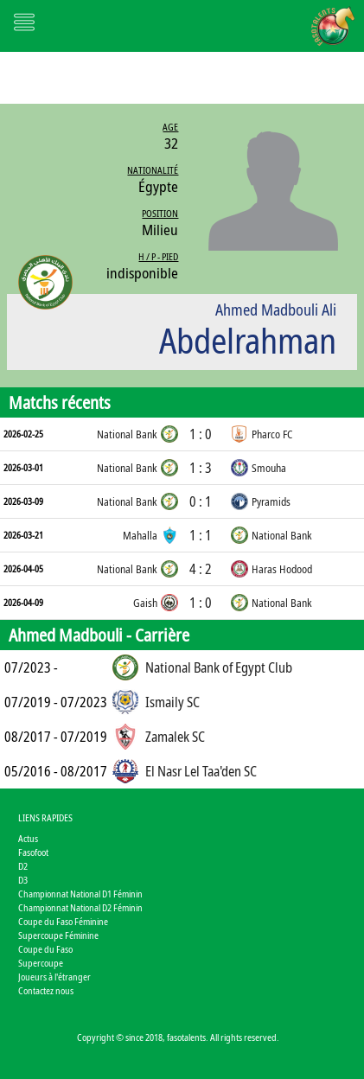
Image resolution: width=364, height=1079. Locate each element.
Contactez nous (45, 990)
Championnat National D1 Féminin (80, 893)
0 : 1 (200, 501)
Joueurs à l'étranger (54, 976)
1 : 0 (200, 434)
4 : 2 (200, 568)
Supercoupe (40, 962)
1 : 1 (200, 535)
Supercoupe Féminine (58, 935)
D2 (23, 865)
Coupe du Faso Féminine (63, 921)
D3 (23, 879)
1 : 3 (200, 467)
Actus (28, 838)
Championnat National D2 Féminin (80, 907)
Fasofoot (33, 852)
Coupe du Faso (45, 948)
